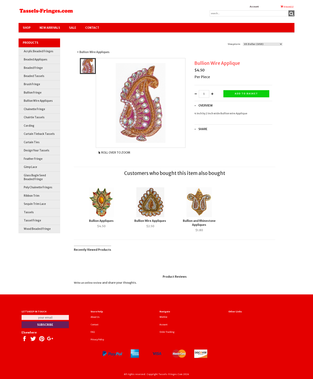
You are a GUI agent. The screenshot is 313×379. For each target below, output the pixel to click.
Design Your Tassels (36, 150)
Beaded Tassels (34, 76)
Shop (27, 28)
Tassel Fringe (32, 220)
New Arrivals (50, 28)
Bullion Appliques (101, 221)
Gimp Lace (30, 167)
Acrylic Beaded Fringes (38, 51)
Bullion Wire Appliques (38, 101)
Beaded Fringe (33, 68)
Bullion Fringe (33, 92)
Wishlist (163, 317)
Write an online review (88, 282)
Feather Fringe (33, 159)
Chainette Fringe (34, 109)
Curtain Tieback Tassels (39, 134)
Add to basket (246, 93)
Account (254, 6)
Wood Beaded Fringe (37, 229)
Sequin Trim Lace (35, 204)
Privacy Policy (97, 339)
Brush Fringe (32, 84)
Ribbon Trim (32, 195)
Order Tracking (166, 332)
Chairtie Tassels (34, 117)
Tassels (29, 212)
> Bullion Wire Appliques (93, 52)
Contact (92, 28)
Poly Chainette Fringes (38, 187)
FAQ (93, 332)
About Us (95, 317)
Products (30, 42)
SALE (72, 28)
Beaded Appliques (35, 59)
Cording (29, 125)
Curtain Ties (32, 142)
